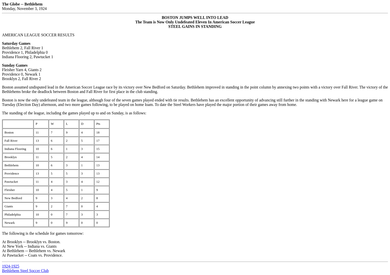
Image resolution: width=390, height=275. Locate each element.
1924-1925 (10, 266)
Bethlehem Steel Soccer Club (25, 271)
